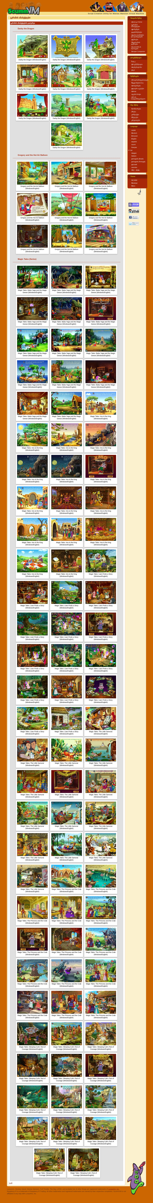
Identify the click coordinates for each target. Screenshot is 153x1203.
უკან (10, 1183)
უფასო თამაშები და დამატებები (137, 36)
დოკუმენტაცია (136, 58)
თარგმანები (136, 86)
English (133, 139)
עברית (130, 150)
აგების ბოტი (136, 94)
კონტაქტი (135, 114)
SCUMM (134, 180)
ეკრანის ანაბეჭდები (135, 25)
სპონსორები (136, 109)
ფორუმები (135, 29)
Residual (134, 183)
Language (133, 126)
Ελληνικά (134, 136)
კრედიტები (135, 120)
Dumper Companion (138, 51)
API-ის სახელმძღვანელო (138, 98)
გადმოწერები (136, 32)
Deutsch (134, 133)
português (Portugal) (138, 162)
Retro (133, 186)
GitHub (133, 91)
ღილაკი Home (136, 22)
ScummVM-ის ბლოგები (136, 48)
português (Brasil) (137, 159)
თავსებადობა (136, 67)
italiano (133, 156)
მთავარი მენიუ (136, 18)
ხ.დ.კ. (133, 61)
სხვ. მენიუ (134, 105)
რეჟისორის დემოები (135, 43)
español (134, 142)
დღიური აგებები (137, 88)
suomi (133, 144)
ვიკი (133, 70)
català (133, 130)
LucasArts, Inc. (113, 1189)
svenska (134, 167)
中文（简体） (136, 170)
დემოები (134, 39)
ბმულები (134, 117)
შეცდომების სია (137, 83)
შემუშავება (134, 76)
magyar (134, 153)
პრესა (133, 112)
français (134, 147)
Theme (132, 176)
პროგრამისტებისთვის (139, 80)
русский (134, 164)
